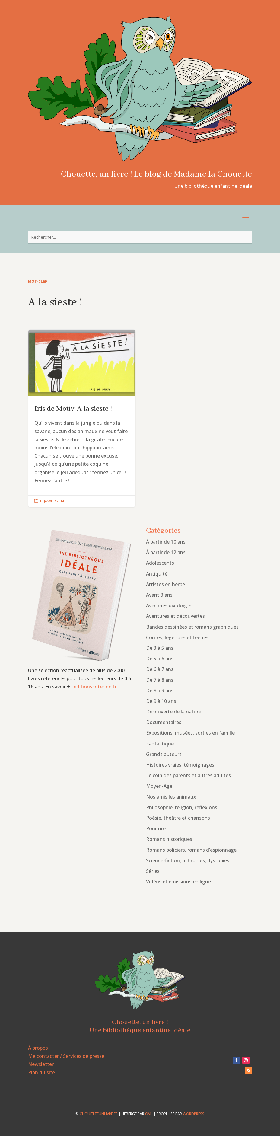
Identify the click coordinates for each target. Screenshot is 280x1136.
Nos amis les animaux (171, 796)
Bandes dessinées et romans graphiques (192, 627)
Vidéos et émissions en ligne (178, 881)
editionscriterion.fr (95, 686)
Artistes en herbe (165, 584)
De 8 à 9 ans (159, 690)
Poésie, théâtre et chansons (178, 818)
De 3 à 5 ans (159, 648)
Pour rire (156, 828)
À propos (38, 1048)
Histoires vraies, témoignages (180, 764)
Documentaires (163, 722)
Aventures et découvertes (175, 616)
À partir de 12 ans (166, 552)
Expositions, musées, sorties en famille (190, 732)
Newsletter (41, 1064)
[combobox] (140, 237)
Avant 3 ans (159, 595)
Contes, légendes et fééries (177, 637)
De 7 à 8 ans (159, 680)
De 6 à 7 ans (159, 669)
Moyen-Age (159, 786)
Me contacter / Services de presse (66, 1056)
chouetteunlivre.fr (99, 1113)
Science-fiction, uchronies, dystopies (187, 860)
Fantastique (160, 743)
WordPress (193, 1113)
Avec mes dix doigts (169, 605)
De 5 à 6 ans (159, 658)
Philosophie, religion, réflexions (181, 807)
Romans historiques (169, 839)
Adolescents (160, 563)
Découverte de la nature (173, 711)
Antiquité (156, 573)
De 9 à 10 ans (161, 701)
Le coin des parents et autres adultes (188, 775)
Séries (153, 871)
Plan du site (41, 1072)
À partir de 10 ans (166, 541)
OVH (149, 1113)
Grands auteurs (164, 754)
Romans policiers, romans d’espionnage (191, 850)
